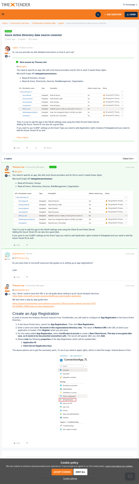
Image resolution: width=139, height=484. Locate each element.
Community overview (19, 23)
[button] (3, 15)
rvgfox (15, 47)
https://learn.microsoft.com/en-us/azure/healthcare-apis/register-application (46, 296)
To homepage (130, 4)
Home (4, 23)
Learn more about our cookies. (119, 466)
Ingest (61, 23)
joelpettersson (18, 253)
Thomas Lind (18, 167)
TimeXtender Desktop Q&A (44, 23)
